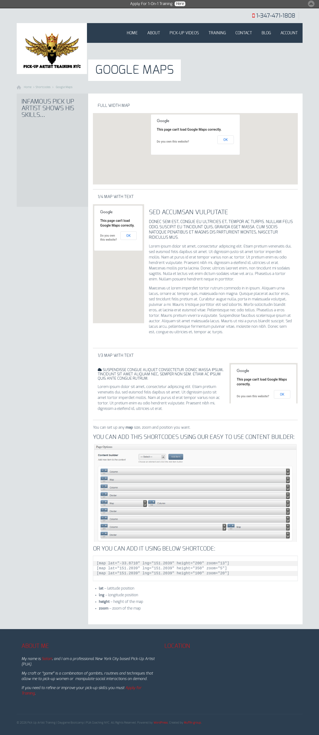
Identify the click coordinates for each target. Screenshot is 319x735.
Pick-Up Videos (184, 33)
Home (132, 33)
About (153, 33)
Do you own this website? (173, 141)
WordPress (160, 722)
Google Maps (64, 87)
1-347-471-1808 (275, 16)
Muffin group (192, 722)
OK (225, 140)
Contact (243, 33)
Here (180, 4)
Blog (266, 33)
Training (217, 33)
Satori (47, 659)
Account (289, 33)
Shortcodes (43, 87)
